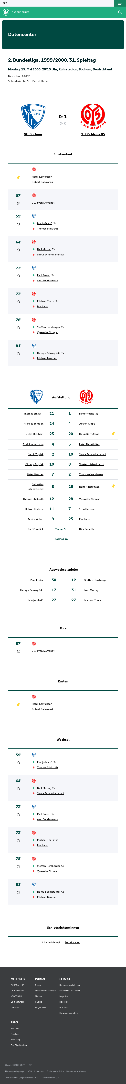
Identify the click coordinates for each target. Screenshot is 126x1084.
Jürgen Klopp (87, 423)
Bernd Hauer (40, 81)
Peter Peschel (35, 474)
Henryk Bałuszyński (48, 353)
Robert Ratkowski (42, 182)
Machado (42, 306)
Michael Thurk (45, 301)
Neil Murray (44, 249)
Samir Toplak (35, 454)
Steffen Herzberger (48, 327)
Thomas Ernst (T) (33, 413)
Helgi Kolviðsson (42, 176)
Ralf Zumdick (35, 529)
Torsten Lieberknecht (91, 464)
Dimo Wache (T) (88, 413)
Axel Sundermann (47, 280)
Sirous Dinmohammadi (50, 254)
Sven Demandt (45, 202)
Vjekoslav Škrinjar (47, 332)
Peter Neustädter (89, 444)
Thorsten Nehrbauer (91, 474)
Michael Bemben (47, 358)
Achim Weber (35, 519)
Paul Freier (43, 275)
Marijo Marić (44, 223)
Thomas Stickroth (47, 228)
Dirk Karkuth (86, 529)
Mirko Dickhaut (34, 434)
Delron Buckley (34, 509)
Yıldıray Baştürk (34, 464)
